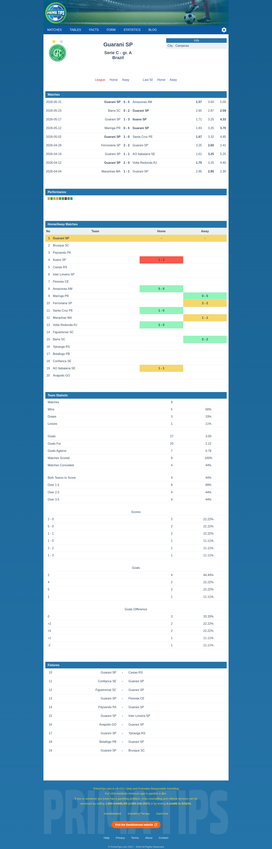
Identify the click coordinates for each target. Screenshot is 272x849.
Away (125, 79)
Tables (75, 29)
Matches (54, 29)
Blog (152, 29)
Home (114, 79)
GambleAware (112, 813)
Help (106, 837)
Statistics (132, 29)
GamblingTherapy (139, 813)
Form (111, 29)
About (148, 837)
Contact (163, 837)
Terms (135, 837)
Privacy (120, 837)
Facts (94, 29)
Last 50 (148, 79)
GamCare (162, 813)
